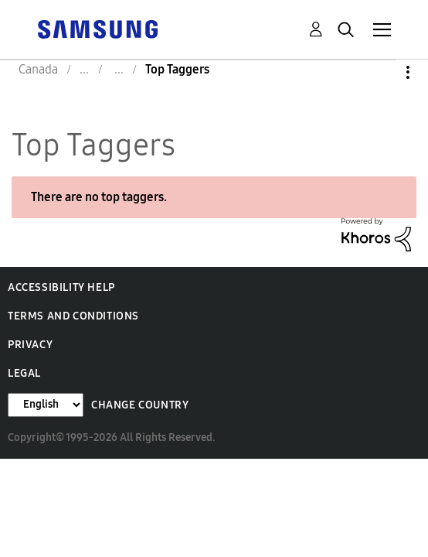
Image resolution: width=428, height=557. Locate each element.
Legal (24, 373)
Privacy (30, 344)
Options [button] (381, 72)
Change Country (140, 405)
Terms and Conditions (73, 316)
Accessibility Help (61, 287)
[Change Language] (45, 405)
